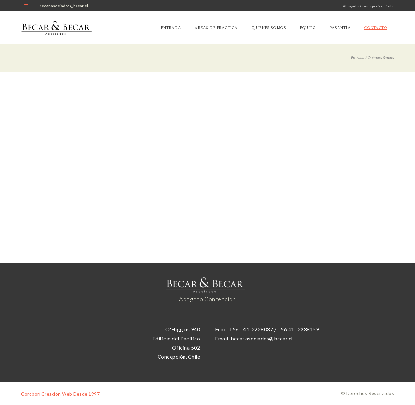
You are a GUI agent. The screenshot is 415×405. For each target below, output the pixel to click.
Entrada (171, 28)
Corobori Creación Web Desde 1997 (60, 394)
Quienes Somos (268, 28)
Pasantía (339, 28)
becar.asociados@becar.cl (64, 5)
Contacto (375, 28)
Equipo (308, 28)
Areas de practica (216, 28)
